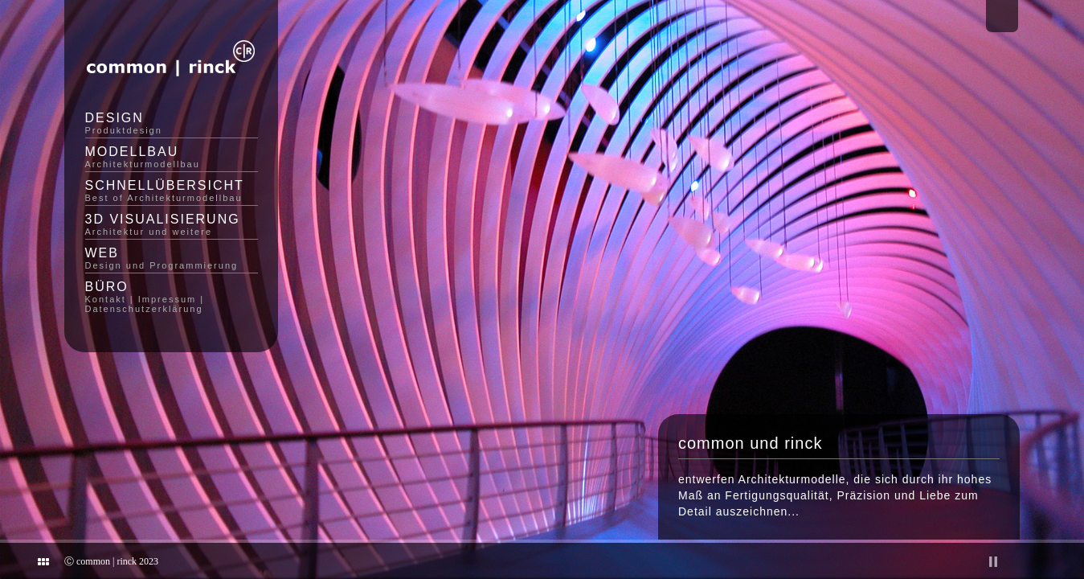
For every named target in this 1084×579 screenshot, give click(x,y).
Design (171, 123)
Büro (171, 297)
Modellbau (171, 157)
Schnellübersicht (171, 191)
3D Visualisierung (171, 224)
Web (171, 258)
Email (1002, 16)
